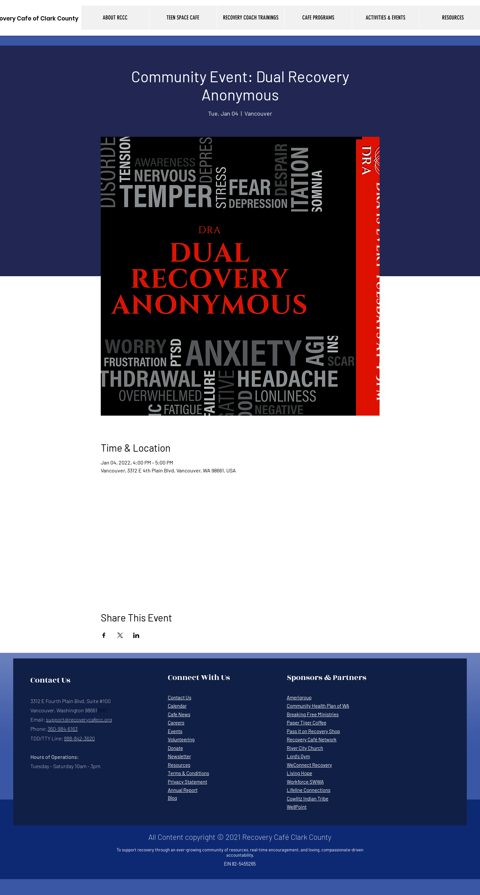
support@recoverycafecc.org (79, 719)
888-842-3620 (79, 738)
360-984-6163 (63, 729)
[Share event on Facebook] (104, 635)
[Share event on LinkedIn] (136, 635)
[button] (115, 18)
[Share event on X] (120, 635)
